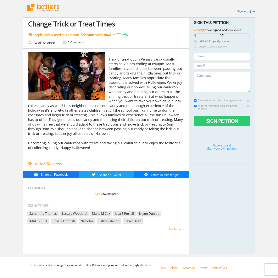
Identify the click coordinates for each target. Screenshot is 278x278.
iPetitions (43, 7)
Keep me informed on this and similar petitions (215, 107)
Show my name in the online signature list (218, 100)
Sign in (241, 11)
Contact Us (188, 267)
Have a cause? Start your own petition (222, 147)
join (252, 11)
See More (174, 229)
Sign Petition (222, 121)
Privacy (203, 267)
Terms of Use (219, 267)
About (174, 267)
